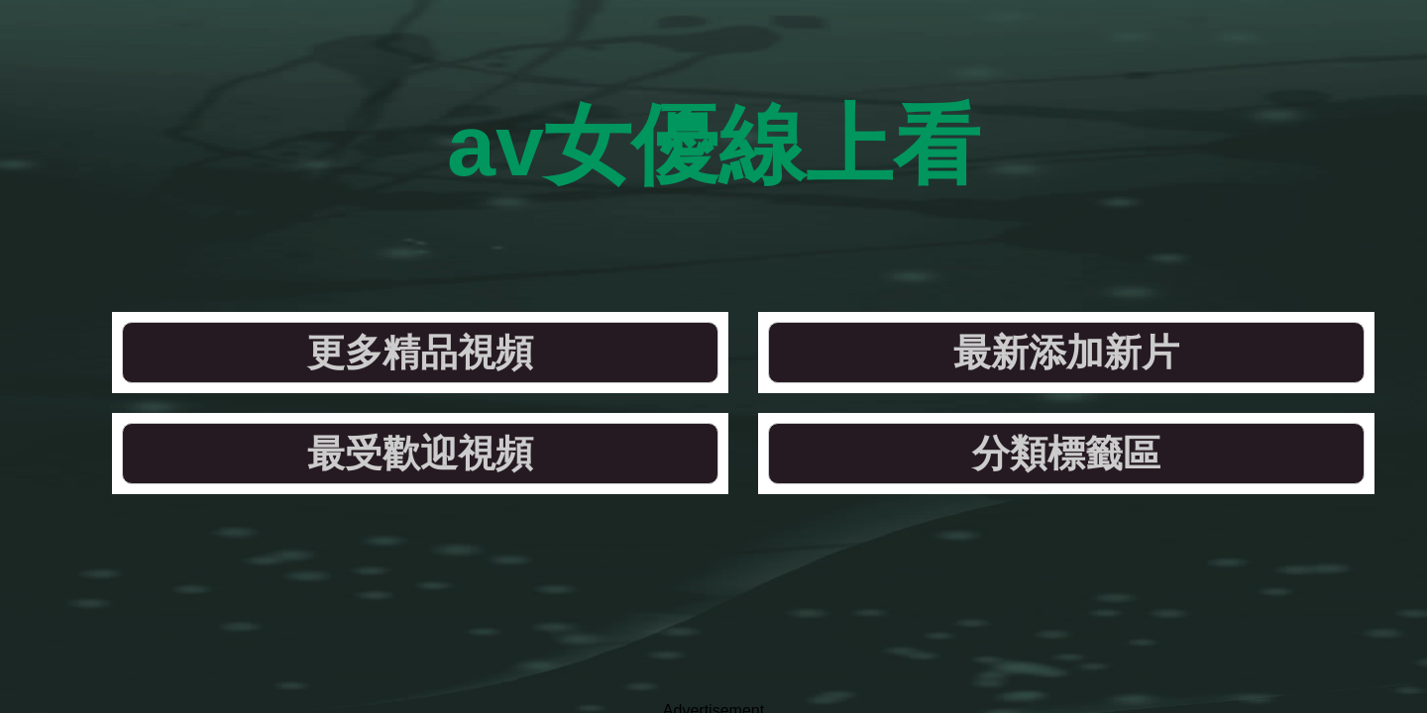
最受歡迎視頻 (873, 232)
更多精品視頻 (333, 232)
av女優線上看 (714, 98)
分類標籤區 (1143, 232)
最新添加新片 (603, 232)
